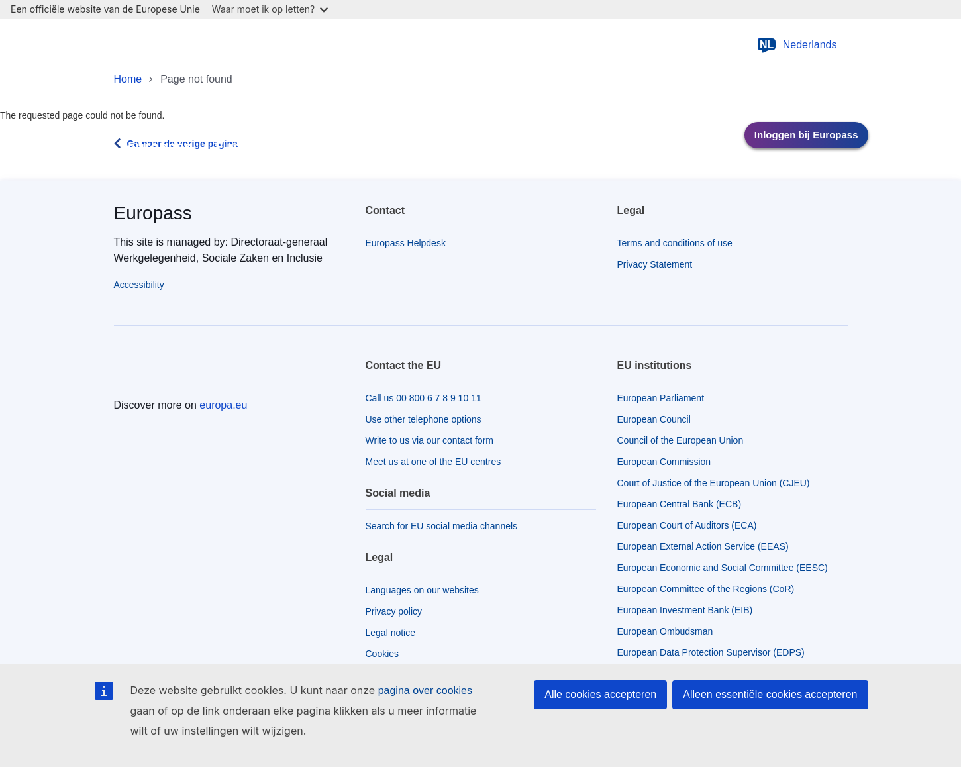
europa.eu (223, 405)
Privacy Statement (655, 264)
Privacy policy (394, 611)
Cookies (382, 653)
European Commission (664, 461)
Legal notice (391, 632)
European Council (654, 419)
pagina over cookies (425, 690)
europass (160, 146)
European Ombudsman (665, 631)
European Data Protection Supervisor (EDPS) (711, 652)
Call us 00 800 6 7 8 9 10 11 (423, 398)
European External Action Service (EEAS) (703, 546)
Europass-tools (242, 152)
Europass (153, 213)
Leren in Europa (329, 152)
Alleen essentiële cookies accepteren (770, 694)
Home (128, 79)
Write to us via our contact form (429, 440)
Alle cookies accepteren (600, 694)
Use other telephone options (423, 419)
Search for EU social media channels (442, 526)
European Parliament (661, 398)
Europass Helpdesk (406, 243)
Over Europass (531, 152)
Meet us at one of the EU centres (433, 461)
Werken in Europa (429, 152)
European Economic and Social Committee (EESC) (722, 567)
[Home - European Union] (179, 45)
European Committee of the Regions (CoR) (706, 589)
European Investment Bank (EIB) (685, 610)
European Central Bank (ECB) (679, 504)
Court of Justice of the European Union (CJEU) (713, 483)
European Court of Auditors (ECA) (687, 525)
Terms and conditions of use (675, 243)
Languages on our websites (422, 590)
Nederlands (796, 45)
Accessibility (139, 285)
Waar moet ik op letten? (270, 9)
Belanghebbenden (644, 147)
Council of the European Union (680, 440)
